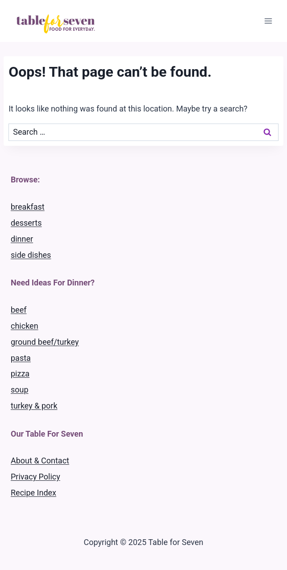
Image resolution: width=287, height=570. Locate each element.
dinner (22, 239)
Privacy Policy (35, 476)
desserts (26, 222)
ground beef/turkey (45, 342)
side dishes (31, 255)
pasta (21, 358)
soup (20, 389)
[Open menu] (268, 21)
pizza (20, 373)
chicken (24, 325)
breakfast (28, 206)
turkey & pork (34, 405)
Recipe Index (33, 492)
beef (18, 309)
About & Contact (40, 460)
